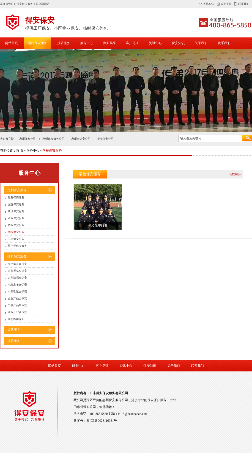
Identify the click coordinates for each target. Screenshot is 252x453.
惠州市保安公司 (80, 138)
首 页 (19, 150)
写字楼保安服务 (17, 245)
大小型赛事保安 (17, 264)
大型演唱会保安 (17, 277)
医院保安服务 (16, 204)
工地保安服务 (16, 239)
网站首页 (11, 43)
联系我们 (243, 4)
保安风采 (109, 43)
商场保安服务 (16, 211)
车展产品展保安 (17, 305)
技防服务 (63, 43)
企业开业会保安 (17, 312)
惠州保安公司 (27, 138)
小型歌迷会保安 (17, 291)
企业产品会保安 (17, 298)
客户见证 (132, 43)
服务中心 (86, 43)
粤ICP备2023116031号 (101, 420)
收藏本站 (208, 4)
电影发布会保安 (17, 284)
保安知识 (178, 43)
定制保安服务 (37, 43)
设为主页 (226, 4)
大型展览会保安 (17, 270)
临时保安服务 (17, 256)
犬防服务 (13, 329)
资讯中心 (155, 43)
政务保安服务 (16, 197)
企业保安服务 (16, 218)
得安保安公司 (105, 138)
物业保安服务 (16, 225)
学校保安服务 (16, 232)
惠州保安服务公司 (53, 138)
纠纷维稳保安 (16, 319)
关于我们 (201, 43)
